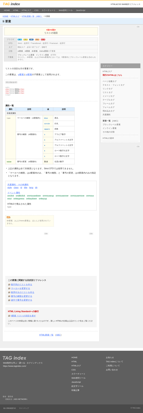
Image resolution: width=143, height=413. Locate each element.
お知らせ (110, 357)
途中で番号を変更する (21, 300)
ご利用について (113, 365)
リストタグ (108, 92)
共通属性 (107, 114)
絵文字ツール (77, 386)
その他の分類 (109, 132)
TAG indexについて (114, 361)
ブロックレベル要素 (26, 55)
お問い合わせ (112, 370)
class (16, 187)
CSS (36, 10)
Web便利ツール (66, 10)
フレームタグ (109, 103)
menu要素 (43, 51)
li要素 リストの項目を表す (23, 316)
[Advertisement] (28, 251)
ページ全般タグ (110, 81)
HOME (7, 10)
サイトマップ (24, 408)
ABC (58, 335)
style (9, 187)
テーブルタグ (109, 100)
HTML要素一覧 (28, 16)
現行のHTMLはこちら (112, 75)
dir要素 (35, 51)
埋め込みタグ (109, 111)
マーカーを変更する (20, 288)
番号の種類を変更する (21, 296)
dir (36, 187)
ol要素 (27, 51)
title (25, 187)
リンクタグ (108, 89)
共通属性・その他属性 (18, 184)
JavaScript (80, 10)
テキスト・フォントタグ (113, 85)
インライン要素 (42, 55)
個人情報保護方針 (9, 408)
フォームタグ (109, 107)
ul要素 (20, 51)
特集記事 (75, 390)
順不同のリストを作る (21, 284)
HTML (16, 10)
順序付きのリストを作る (22, 292)
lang (31, 187)
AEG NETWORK (20, 399)
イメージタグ (109, 96)
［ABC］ (39, 16)
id (21, 187)
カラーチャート (49, 10)
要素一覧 (107, 121)
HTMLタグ (26, 10)
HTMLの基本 (108, 138)
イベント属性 (13, 193)
